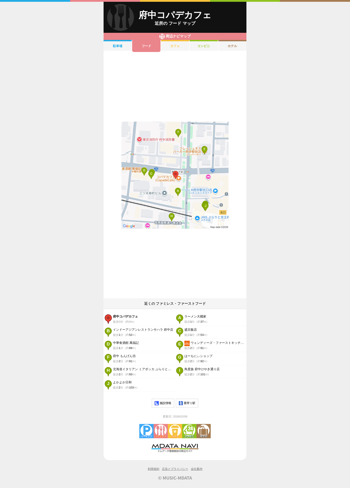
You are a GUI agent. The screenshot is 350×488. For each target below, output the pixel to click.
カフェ (175, 46)
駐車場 (117, 46)
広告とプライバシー (175, 469)
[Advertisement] (175, 87)
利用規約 (153, 469)
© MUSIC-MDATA (175, 478)
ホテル (232, 46)
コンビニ (203, 46)
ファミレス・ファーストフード (161, 431)
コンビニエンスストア (189, 431)
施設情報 (163, 403)
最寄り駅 (187, 403)
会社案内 (196, 469)
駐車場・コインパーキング (146, 431)
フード (146, 46)
